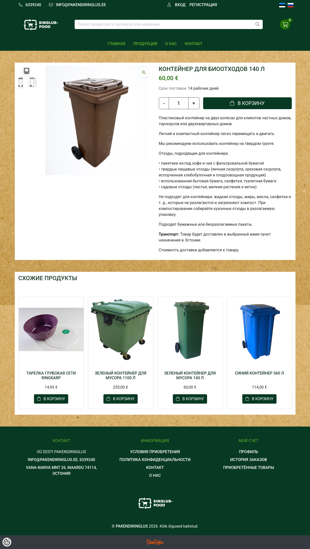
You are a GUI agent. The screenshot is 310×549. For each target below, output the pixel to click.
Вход (180, 4)
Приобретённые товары (248, 467)
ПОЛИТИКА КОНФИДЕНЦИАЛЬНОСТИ (155, 459)
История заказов (248, 459)
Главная (116, 43)
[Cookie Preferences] (6, 542)
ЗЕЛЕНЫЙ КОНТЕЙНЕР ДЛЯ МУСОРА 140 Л (190, 375)
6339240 (33, 4)
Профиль (248, 451)
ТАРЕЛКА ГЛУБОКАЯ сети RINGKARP (51, 375)
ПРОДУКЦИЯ (145, 43)
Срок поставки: (173, 88)
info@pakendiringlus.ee (81, 4)
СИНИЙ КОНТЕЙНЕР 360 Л (259, 373)
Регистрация (203, 4)
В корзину (247, 103)
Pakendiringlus (132, 526)
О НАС (171, 43)
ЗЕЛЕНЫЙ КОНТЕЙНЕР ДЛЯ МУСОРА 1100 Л (121, 375)
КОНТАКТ (193, 43)
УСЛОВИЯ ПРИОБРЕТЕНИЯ (155, 451)
